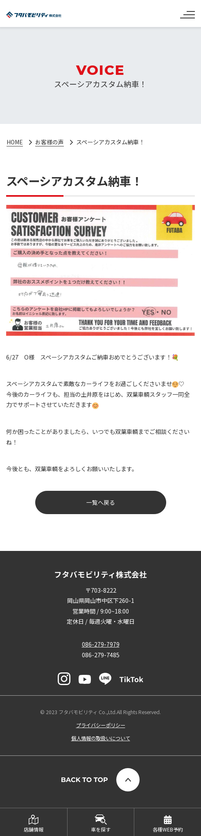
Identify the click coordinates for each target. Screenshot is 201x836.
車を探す (101, 829)
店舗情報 (33, 829)
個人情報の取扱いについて (100, 738)
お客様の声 (50, 142)
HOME (15, 142)
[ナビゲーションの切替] (187, 11)
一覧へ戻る (100, 502)
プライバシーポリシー (100, 725)
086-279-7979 (101, 644)
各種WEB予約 (168, 829)
